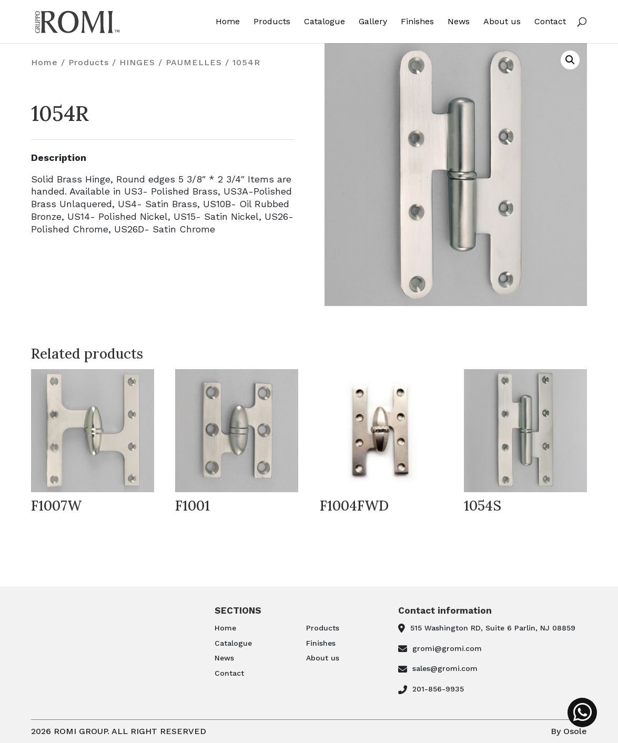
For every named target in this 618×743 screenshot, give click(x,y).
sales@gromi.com (445, 668)
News (459, 21)
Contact (550, 21)
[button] (570, 59)
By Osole (569, 731)
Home (228, 21)
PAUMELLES (194, 62)
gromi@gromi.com (447, 648)
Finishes (417, 21)
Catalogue (324, 21)
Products (272, 21)
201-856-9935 (438, 689)
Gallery (373, 21)
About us (502, 21)
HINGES (137, 62)
